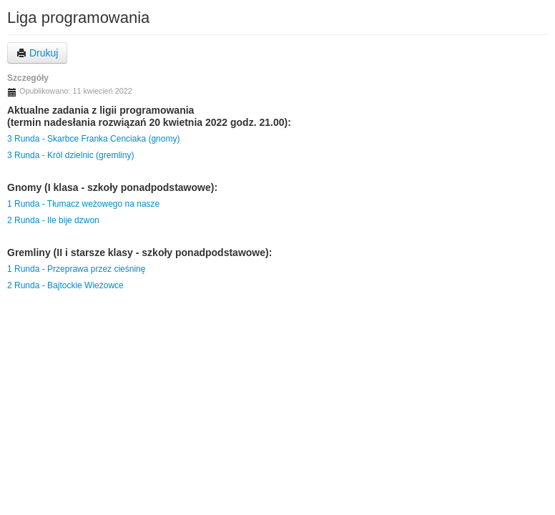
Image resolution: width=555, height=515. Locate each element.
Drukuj (37, 53)
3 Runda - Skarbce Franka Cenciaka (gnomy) (93, 139)
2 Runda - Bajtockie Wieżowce (65, 285)
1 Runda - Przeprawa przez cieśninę (76, 269)
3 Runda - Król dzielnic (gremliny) (70, 155)
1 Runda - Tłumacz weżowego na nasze (83, 204)
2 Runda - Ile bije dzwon (53, 220)
